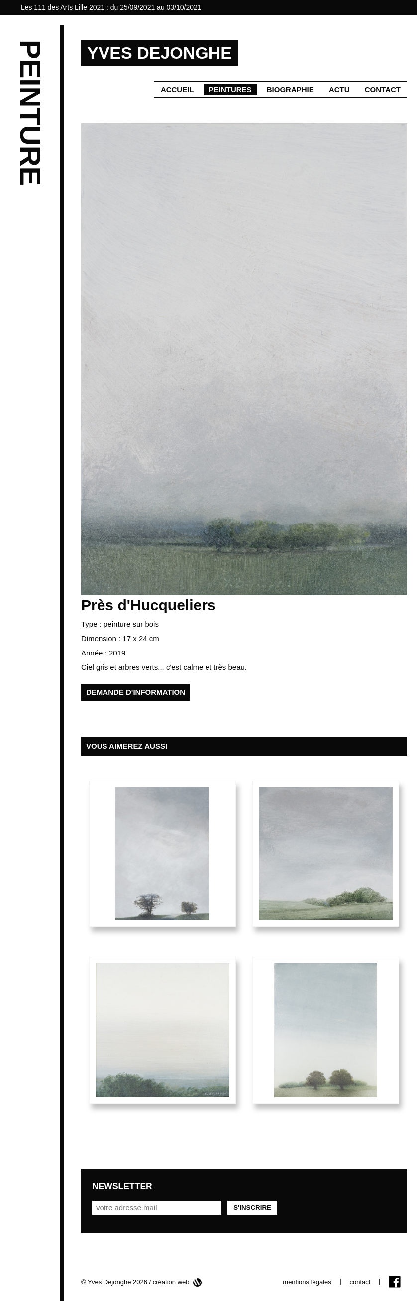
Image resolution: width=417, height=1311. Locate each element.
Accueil (177, 89)
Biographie (290, 89)
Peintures (230, 89)
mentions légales (307, 1282)
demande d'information (135, 692)
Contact (383, 89)
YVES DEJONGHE (159, 52)
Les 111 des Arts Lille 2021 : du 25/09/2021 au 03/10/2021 (111, 7)
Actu (339, 89)
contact (359, 1282)
